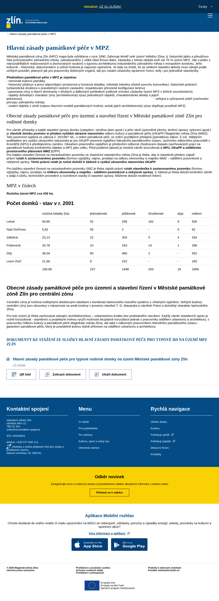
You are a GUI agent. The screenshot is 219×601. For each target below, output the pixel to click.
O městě (84, 421)
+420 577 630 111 (27, 442)
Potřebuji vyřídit (162, 434)
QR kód (21, 374)
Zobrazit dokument (63, 374)
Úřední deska (159, 421)
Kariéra (155, 428)
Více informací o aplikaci (109, 533)
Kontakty (156, 454)
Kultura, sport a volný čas (94, 441)
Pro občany (85, 434)
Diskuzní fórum (160, 447)
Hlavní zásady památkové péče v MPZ (32, 34)
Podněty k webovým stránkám (164, 567)
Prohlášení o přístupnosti (90, 573)
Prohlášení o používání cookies (93, 567)
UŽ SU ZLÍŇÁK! (110, 6)
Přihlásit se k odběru (109, 492)
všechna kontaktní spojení (23, 429)
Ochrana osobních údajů (89, 570)
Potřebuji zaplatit (163, 441)
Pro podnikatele (88, 428)
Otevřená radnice (89, 447)
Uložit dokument (110, 374)
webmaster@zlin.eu (168, 570)
